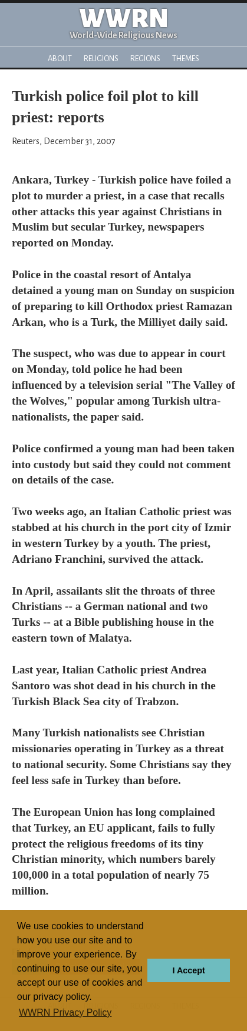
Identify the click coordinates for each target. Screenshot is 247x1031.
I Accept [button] (188, 970)
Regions (145, 58)
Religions (101, 58)
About (60, 58)
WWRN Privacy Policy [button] (65, 1012)
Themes (185, 58)
